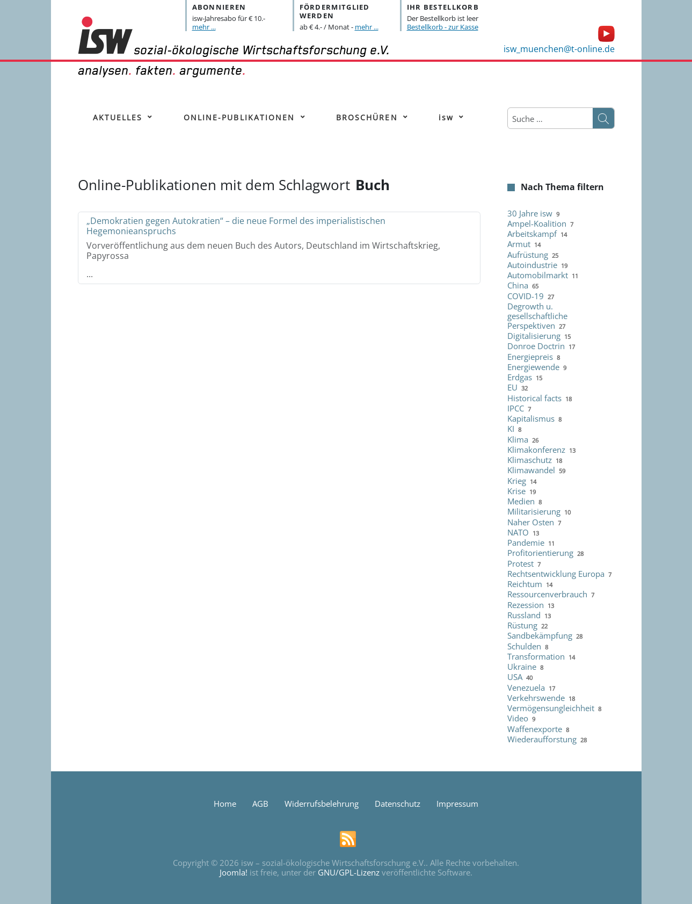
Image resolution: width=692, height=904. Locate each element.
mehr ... (204, 27)
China (517, 285)
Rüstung (522, 625)
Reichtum (524, 583)
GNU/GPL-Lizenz (349, 872)
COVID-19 (525, 296)
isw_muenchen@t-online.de (559, 49)
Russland (524, 615)
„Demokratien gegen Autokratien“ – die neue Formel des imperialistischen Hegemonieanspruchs (235, 226)
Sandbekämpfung (539, 635)
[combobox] (550, 118)
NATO (518, 532)
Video (517, 718)
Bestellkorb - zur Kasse (442, 27)
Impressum (457, 803)
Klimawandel (531, 470)
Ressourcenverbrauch (547, 594)
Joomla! (233, 872)
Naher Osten (530, 522)
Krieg (516, 480)
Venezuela (526, 687)
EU (512, 387)
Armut (518, 243)
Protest (520, 563)
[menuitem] (118, 117)
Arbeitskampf (532, 233)
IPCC (515, 408)
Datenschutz (397, 803)
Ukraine (521, 666)
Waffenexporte (534, 729)
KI (510, 428)
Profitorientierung (540, 552)
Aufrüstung (527, 254)
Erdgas (519, 377)
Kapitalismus (531, 418)
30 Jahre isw (529, 213)
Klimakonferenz (536, 449)
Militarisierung (533, 511)
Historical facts (534, 398)
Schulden (524, 646)
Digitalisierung (533, 335)
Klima (517, 439)
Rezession (525, 604)
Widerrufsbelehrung (322, 803)
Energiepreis (530, 356)
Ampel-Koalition (536, 223)
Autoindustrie (532, 264)
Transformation (536, 656)
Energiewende (533, 366)
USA (514, 676)
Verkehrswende (536, 697)
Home (225, 803)
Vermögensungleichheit (550, 708)
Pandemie (525, 542)
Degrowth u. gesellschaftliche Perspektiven (537, 316)
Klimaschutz (529, 459)
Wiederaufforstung (542, 739)
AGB (260, 803)
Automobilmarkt (537, 275)
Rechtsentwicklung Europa (555, 573)
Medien (521, 501)
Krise (516, 491)
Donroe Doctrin (536, 346)
